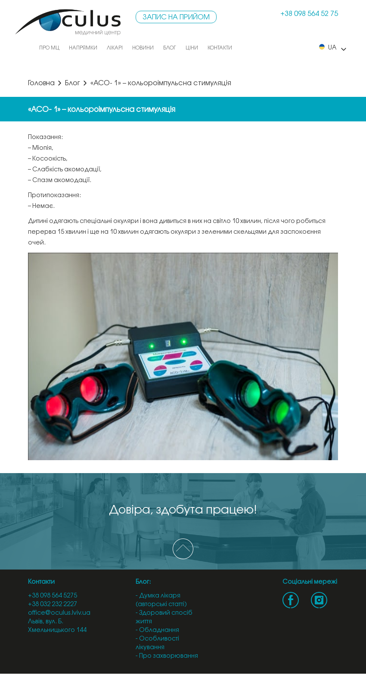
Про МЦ (49, 48)
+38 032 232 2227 (52, 604)
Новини (143, 48)
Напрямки (83, 48)
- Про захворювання (167, 656)
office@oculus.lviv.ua (59, 613)
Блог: (143, 582)
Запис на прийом (176, 17)
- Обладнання (157, 630)
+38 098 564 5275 (52, 596)
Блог (169, 48)
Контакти (220, 48)
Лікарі (115, 48)
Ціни (192, 48)
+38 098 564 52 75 (309, 14)
